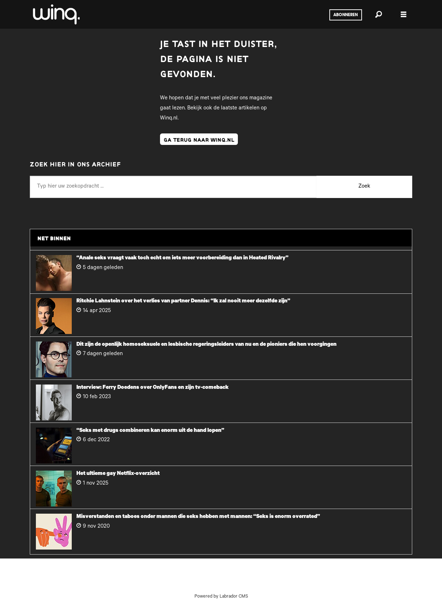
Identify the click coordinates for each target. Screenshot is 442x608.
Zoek (364, 187)
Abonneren (345, 15)
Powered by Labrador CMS (221, 596)
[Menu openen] (404, 14)
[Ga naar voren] (56, 14)
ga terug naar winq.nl (199, 139)
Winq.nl (169, 119)
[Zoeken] (378, 14)
